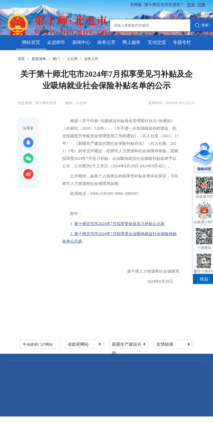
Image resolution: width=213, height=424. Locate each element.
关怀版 (136, 5)
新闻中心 (81, 42)
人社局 (72, 59)
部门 (56, 59)
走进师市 (56, 42)
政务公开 (106, 42)
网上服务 (132, 42)
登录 (191, 5)
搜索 (201, 25)
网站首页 (31, 42)
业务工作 (91, 59)
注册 (201, 5)
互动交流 (157, 42)
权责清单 (39, 59)
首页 (21, 59)
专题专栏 (182, 42)
